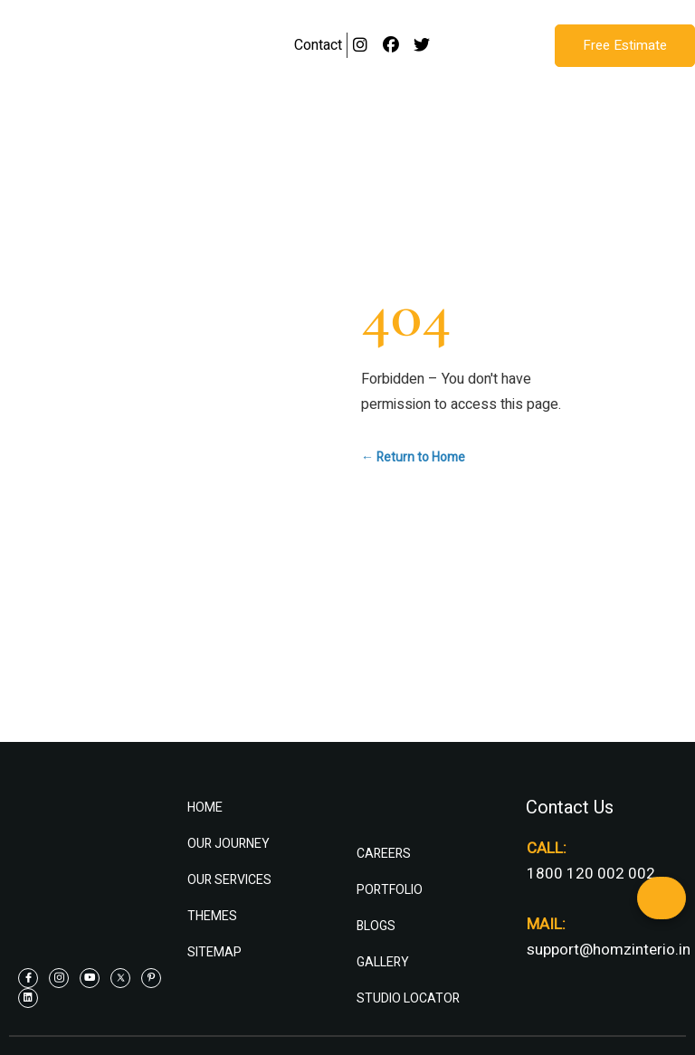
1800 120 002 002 (591, 873)
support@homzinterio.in (608, 949)
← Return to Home (413, 458)
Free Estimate (625, 45)
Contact (318, 45)
